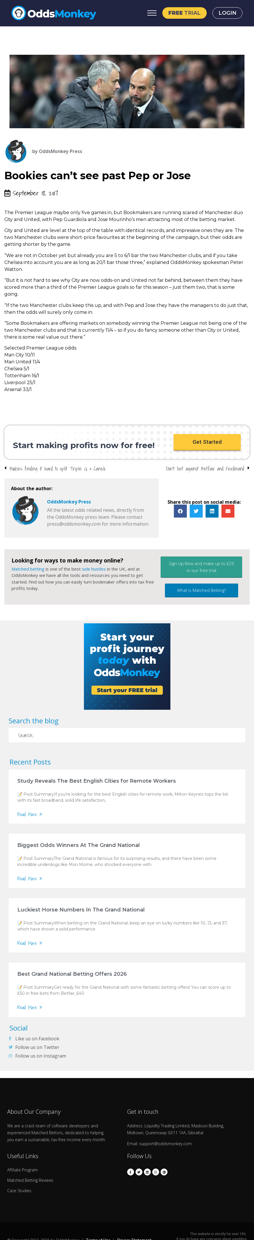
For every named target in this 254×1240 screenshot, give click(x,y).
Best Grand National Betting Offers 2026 (72, 975)
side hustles (94, 570)
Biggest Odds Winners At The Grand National (78, 846)
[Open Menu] (152, 13)
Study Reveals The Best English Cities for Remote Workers (96, 782)
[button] (207, 443)
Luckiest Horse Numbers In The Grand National (81, 910)
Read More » (29, 815)
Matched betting (28, 570)
